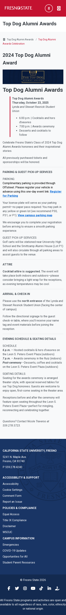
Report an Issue (12, 501)
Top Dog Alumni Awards (20, 39)
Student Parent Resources (19, 562)
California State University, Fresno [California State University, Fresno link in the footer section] (30, 450)
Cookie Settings (12, 489)
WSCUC (7, 532)
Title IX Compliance (15, 520)
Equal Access (11, 514)
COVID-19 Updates (14, 550)
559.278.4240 (13, 467)
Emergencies (11, 544)
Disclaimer (9, 526)
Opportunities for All (15, 556)
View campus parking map (35, 215)
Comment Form (12, 495)
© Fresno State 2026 (33, 580)
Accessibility (11, 484)
